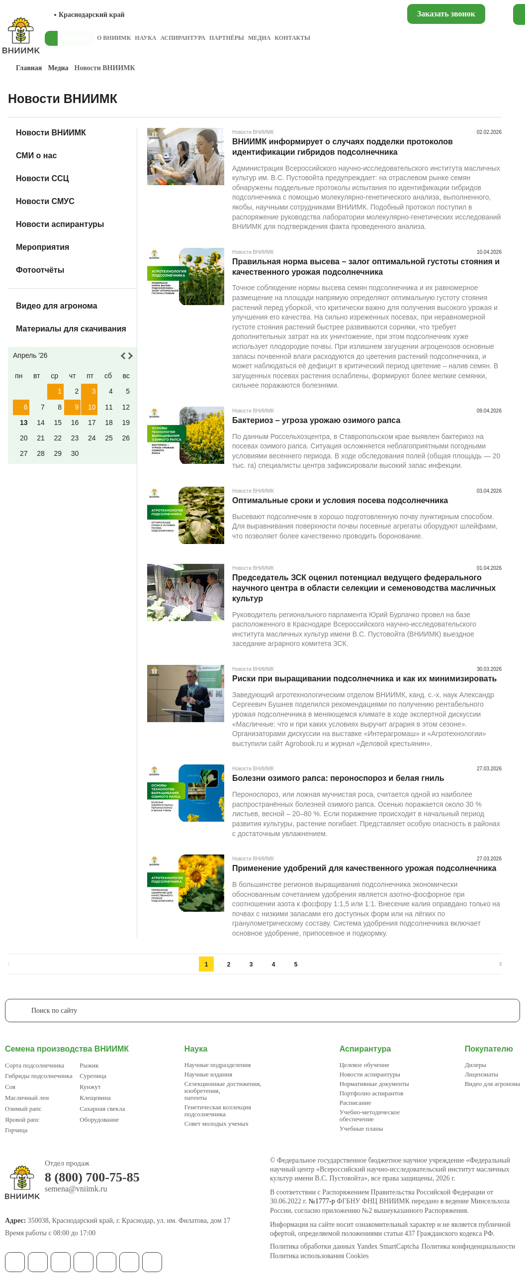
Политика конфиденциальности (469, 1246)
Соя (10, 1086)
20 (24, 438)
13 (24, 423)
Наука (145, 37)
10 (92, 407)
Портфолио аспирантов (372, 1093)
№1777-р (322, 1201)
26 (126, 438)
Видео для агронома (56, 306)
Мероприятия (42, 247)
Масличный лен (27, 1097)
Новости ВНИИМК (51, 132)
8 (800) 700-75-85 (92, 1177)
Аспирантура (182, 37)
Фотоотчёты (40, 270)
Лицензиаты (481, 1074)
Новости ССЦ (42, 178)
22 (58, 438)
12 (126, 407)
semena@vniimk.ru (76, 1189)
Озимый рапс (23, 1108)
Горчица (16, 1130)
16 (75, 423)
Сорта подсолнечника (34, 1065)
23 (75, 438)
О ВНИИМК (114, 37)
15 (58, 423)
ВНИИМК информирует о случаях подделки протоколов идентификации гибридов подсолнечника (342, 146)
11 (109, 407)
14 (41, 423)
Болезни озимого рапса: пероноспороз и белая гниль (338, 778)
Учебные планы (361, 1128)
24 (92, 438)
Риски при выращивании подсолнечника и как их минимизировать (364, 678)
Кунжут (90, 1086)
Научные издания (208, 1074)
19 (126, 423)
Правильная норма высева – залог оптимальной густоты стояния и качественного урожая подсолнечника (366, 266)
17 (92, 423)
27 (24, 453)
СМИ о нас (36, 155)
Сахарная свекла (102, 1108)
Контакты (292, 37)
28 (41, 453)
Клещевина (95, 1097)
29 (58, 453)
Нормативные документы (374, 1083)
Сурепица (93, 1075)
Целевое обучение (364, 1065)
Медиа (259, 37)
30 (75, 453)
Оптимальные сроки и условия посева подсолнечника (340, 500)
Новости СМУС (45, 201)
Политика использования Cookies (319, 1256)
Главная (29, 68)
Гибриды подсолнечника (39, 1075)
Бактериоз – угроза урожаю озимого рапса (316, 420)
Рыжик (89, 1065)
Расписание (355, 1102)
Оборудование (99, 1119)
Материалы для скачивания (71, 328)
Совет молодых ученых (216, 1123)
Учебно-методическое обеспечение (370, 1115)
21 (41, 438)
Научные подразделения (217, 1065)
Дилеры (475, 1065)
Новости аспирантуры (60, 224)
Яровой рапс (22, 1119)
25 (109, 438)
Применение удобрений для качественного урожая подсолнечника (364, 868)
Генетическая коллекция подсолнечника (217, 1110)
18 (109, 423)
